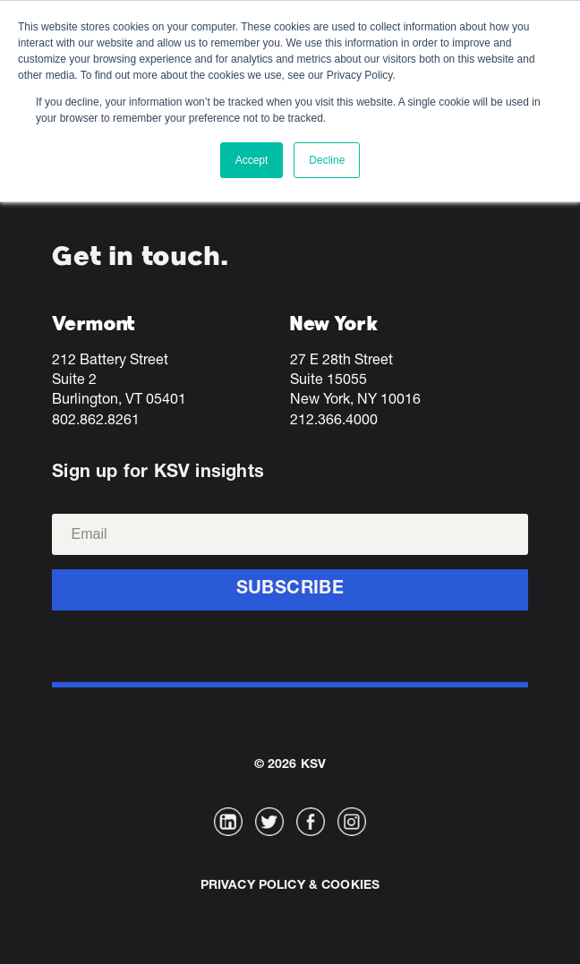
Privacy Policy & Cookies (290, 886)
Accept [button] (252, 160)
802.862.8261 (96, 421)
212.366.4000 (334, 421)
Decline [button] (327, 160)
